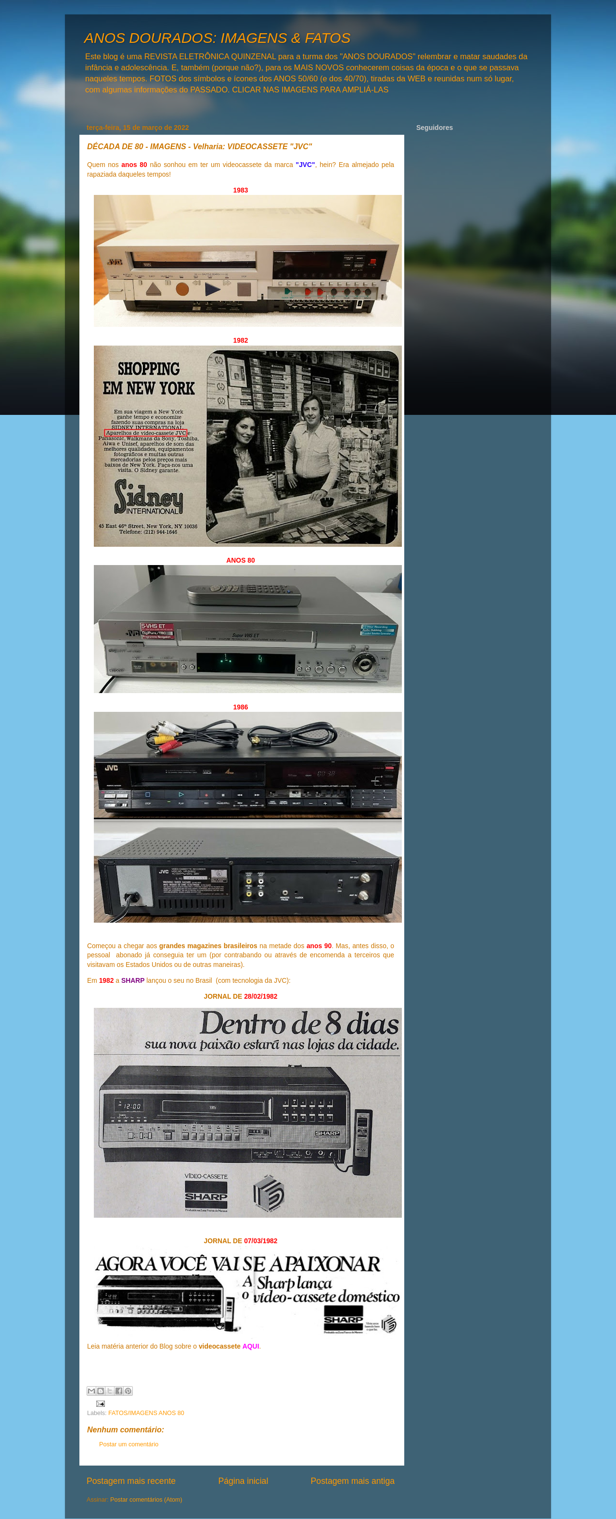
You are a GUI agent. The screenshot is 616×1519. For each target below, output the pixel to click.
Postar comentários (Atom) (146, 1499)
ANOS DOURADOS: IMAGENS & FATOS (217, 38)
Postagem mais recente (131, 1481)
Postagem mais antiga (353, 1481)
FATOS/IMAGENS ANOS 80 (146, 1413)
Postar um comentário (128, 1444)
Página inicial (243, 1481)
